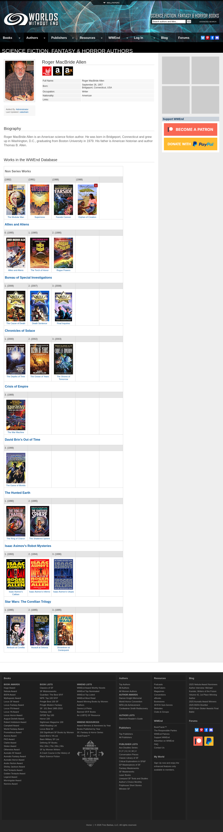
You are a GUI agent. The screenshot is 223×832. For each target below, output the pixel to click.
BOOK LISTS (46, 684)
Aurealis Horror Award (14, 760)
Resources (87, 37)
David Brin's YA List (49, 736)
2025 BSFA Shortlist (198, 705)
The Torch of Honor (40, 270)
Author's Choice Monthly (130, 782)
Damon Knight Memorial (130, 698)
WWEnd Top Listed (86, 695)
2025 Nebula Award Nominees (203, 684)
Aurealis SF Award (12, 753)
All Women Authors (128, 691)
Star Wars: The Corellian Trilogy (28, 601)
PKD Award (9, 739)
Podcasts (158, 684)
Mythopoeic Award (12, 698)
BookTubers (159, 688)
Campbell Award (11, 725)
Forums (183, 37)
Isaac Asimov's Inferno (39, 592)
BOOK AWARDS (12, 684)
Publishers (59, 37)
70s (51, 746)
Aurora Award (10, 736)
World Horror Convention (130, 701)
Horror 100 (45, 719)
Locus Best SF (47, 729)
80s (57, 746)
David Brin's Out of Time (22, 439)
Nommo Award (11, 784)
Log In (138, 37)
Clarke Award (10, 743)
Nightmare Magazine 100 (51, 722)
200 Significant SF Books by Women (57, 732)
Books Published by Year (88, 729)
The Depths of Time (16, 376)
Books (7, 37)
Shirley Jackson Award (14, 767)
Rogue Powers (63, 270)
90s (62, 746)
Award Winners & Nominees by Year (94, 725)
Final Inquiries (63, 323)
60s (46, 746)
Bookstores (159, 701)
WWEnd (114, 37)
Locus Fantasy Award (14, 705)
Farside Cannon (63, 217)
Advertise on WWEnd (164, 741)
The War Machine (16, 432)
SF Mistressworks (48, 691)
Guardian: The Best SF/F (51, 695)
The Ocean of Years (39, 376)
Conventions (160, 695)
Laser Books (125, 775)
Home (89, 825)
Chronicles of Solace (20, 330)
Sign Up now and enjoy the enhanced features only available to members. (166, 766)
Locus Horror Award (13, 715)
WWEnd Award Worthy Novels (91, 688)
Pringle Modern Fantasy (51, 705)
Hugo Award (9, 688)
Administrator (22, 109)
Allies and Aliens (17, 224)
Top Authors (124, 684)
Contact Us (159, 747)
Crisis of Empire (16, 386)
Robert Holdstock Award (15, 722)
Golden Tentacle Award (14, 773)
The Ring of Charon (16, 538)
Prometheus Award (13, 732)
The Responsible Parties (165, 730)
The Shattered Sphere (39, 538)
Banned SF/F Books (86, 712)
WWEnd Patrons (161, 734)
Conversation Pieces (128, 754)
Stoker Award (10, 746)
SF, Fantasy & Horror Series (90, 732)
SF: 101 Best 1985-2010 (51, 708)
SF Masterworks (126, 771)
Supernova (39, 217)
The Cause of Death (15, 323)
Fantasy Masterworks (129, 768)
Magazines (159, 691)
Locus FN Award (11, 708)
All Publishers (125, 737)
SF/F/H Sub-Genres (163, 705)
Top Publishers (126, 734)
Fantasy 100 (45, 712)
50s (41, 746)
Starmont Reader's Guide (131, 719)
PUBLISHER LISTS (128, 744)
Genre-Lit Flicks (84, 708)
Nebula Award (10, 691)
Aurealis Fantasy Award (15, 756)
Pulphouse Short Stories (130, 785)
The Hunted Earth (17, 492)
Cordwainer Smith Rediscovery (133, 708)
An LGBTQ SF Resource (88, 715)
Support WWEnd (162, 737)
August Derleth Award (14, 719)
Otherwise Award (12, 749)
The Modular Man (16, 217)
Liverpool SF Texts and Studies (133, 778)
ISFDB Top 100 (47, 715)
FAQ (156, 744)
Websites (158, 708)
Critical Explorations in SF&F (132, 761)
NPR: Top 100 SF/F (49, 698)
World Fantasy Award (14, 729)
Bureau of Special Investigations (28, 277)
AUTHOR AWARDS (128, 695)
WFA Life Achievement (129, 705)
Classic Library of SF (128, 758)
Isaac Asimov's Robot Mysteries (28, 545)
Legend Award (10, 777)
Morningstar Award (12, 780)
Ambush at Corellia (16, 647)
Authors (32, 37)
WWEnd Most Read (86, 698)
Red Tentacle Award (13, 770)
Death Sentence (39, 323)
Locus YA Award (11, 712)
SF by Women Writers (50, 749)
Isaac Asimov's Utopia (63, 592)
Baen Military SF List (49, 739)
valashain (24, 112)
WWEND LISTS (84, 684)
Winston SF (124, 789)
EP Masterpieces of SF (129, 765)
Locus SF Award (11, 701)
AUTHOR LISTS (127, 715)
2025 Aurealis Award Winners (203, 701)
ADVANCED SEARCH (207, 22)
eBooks (157, 698)
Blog (164, 37)
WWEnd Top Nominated (88, 691)
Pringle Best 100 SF (49, 701)
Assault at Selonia (39, 647)
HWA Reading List (48, 725)
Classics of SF (46, 688)
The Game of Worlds (15, 485)
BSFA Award (9, 695)
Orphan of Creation (87, 217)
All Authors (124, 688)
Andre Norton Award (13, 763)
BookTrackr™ (83, 736)
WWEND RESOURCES (88, 722)
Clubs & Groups (161, 712)
